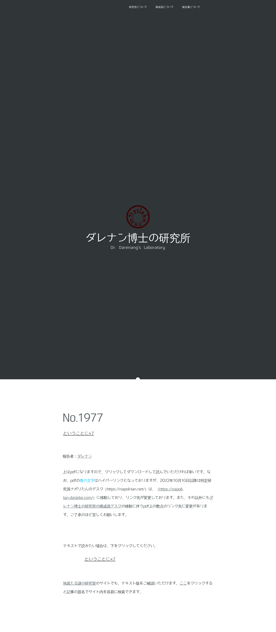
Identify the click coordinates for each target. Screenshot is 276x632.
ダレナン (84, 456)
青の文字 (87, 480)
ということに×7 (78, 433)
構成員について (165, 7)
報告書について (191, 7)
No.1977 (82, 418)
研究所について (138, 7)
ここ (183, 583)
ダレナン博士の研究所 (137, 238)
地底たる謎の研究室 (79, 583)
